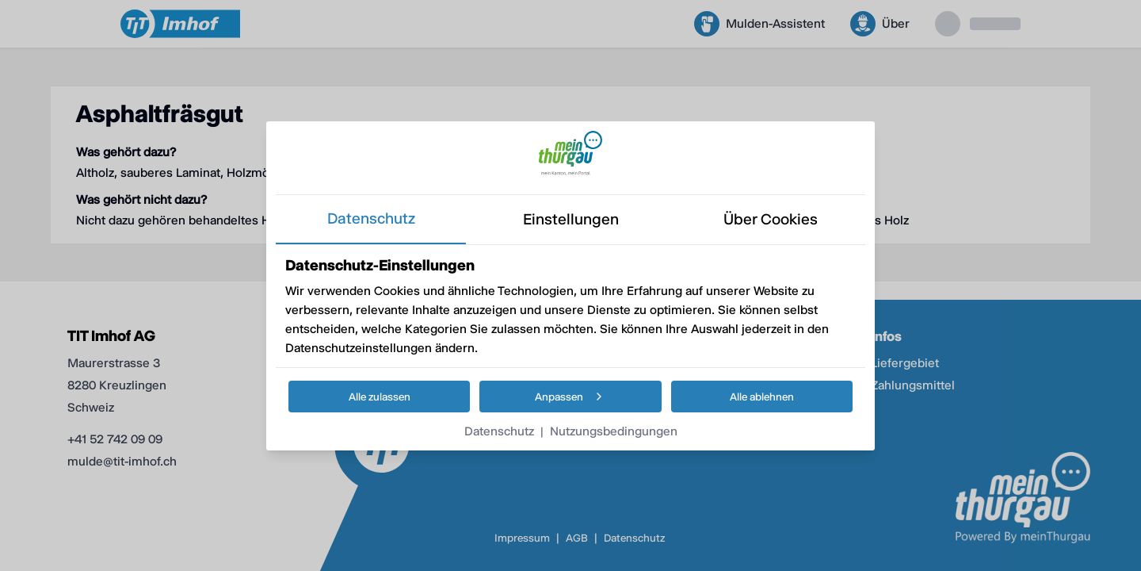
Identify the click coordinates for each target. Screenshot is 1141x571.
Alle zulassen (379, 396)
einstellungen (571, 219)
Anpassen (570, 396)
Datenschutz (499, 431)
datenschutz (371, 218)
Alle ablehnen (762, 396)
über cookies (770, 219)
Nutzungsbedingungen (613, 431)
